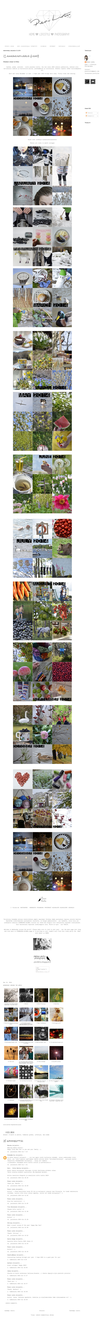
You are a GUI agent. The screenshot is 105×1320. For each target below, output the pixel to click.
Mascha (9, 1145)
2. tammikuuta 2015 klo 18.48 (17, 1291)
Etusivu (42, 1310)
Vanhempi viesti (74, 1310)
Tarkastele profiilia (92, 73)
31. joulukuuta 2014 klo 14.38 (17, 1227)
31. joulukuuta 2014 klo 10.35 (17, 1178)
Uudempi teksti (10, 1310)
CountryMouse (11, 1255)
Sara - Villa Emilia (14, 1168)
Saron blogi (11, 1239)
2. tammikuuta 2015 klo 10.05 (17, 1267)
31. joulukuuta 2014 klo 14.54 (17, 1243)
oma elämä (46, 1135)
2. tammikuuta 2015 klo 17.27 (17, 1275)
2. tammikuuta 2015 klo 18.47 (17, 1283)
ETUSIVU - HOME (9, 46)
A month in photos (15, 1135)
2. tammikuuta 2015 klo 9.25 (17, 1259)
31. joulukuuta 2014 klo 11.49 (17, 1211)
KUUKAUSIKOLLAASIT (74, 46)
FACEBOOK (43, 46)
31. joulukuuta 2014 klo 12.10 (17, 1219)
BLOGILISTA (55, 907)
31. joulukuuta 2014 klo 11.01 (17, 1195)
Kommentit (90, 116)
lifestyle (38, 1135)
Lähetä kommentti (11, 1303)
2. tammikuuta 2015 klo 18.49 (17, 1299)
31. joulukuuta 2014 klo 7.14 (17, 1151)
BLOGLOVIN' (64, 907)
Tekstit (89, 113)
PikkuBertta (11, 1155)
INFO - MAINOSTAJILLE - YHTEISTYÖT (27, 46)
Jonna (9, 1271)
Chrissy (9, 1223)
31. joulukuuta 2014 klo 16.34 (17, 1251)
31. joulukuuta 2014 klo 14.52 (17, 1235)
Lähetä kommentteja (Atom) (45, 1315)
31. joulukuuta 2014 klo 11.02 (17, 1203)
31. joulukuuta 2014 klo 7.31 (17, 1164)
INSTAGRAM (62, 46)
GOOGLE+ (71, 907)
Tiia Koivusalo (12, 1207)
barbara (9, 1263)
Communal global (28, 1135)
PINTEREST (52, 46)
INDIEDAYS (33, 907)
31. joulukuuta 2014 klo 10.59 (17, 1186)
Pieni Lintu (11, 1181)
